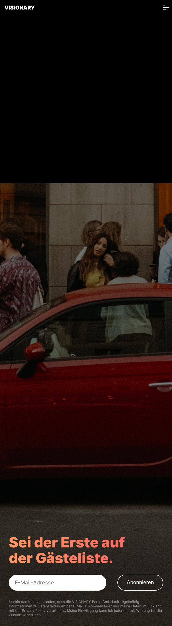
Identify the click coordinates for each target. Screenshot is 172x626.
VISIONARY (19, 7)
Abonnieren (140, 582)
